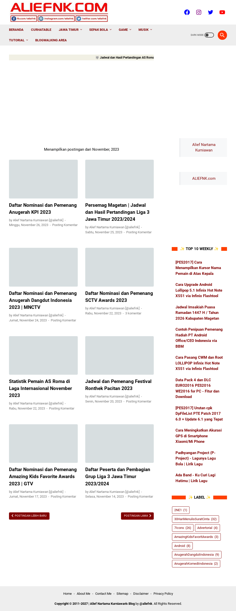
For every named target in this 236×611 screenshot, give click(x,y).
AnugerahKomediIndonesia (196, 563)
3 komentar (133, 313)
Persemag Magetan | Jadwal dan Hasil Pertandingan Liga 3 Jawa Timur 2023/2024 (117, 212)
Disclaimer (140, 593)
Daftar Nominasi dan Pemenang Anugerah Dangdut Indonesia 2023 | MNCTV (43, 300)
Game (123, 30)
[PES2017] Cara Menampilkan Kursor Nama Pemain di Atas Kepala (198, 268)
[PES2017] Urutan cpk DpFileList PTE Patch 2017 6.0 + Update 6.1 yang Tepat (199, 414)
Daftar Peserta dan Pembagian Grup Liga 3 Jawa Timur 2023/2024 (117, 476)
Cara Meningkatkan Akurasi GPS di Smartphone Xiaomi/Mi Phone (199, 436)
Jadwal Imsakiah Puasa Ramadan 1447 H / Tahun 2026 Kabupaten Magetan (197, 313)
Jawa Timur (68, 30)
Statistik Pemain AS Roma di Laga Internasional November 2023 (40, 388)
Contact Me (103, 593)
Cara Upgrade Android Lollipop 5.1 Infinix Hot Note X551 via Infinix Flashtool (199, 290)
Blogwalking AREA (51, 40)
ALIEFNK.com (204, 178)
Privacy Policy (163, 593)
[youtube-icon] (221, 12)
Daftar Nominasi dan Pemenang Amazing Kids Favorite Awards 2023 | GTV (43, 476)
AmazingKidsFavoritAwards (196, 537)
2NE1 (180, 510)
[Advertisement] (81, 103)
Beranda (16, 30)
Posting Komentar (65, 225)
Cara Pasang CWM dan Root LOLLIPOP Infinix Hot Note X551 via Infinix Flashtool (199, 363)
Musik (143, 30)
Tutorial (16, 40)
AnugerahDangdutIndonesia (196, 554)
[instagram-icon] (198, 12)
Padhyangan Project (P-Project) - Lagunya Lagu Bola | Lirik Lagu (196, 458)
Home (67, 593)
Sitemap (122, 593)
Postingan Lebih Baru (30, 515)
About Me (83, 593)
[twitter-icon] (209, 12)
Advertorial (207, 528)
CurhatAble (41, 30)
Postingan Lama (136, 515)
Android (182, 546)
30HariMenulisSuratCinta (195, 519)
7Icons (182, 528)
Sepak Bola (98, 30)
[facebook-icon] (186, 12)
